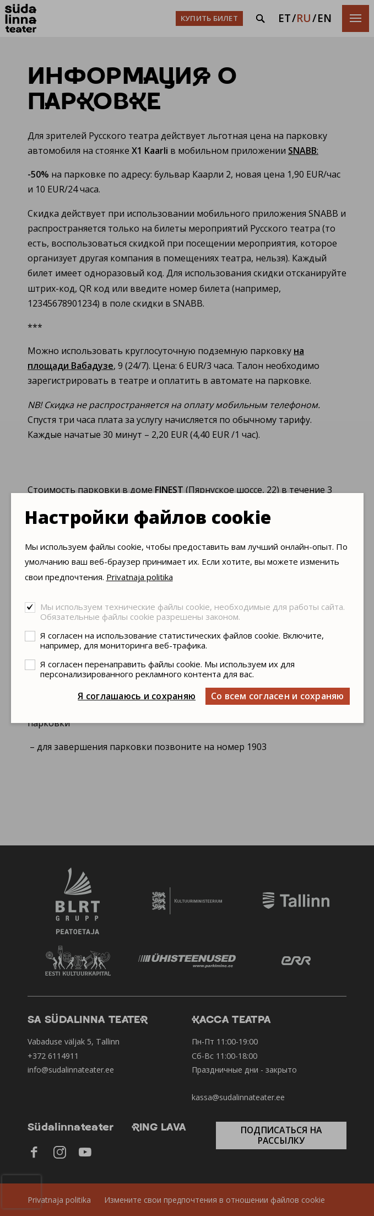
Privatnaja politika (139, 576)
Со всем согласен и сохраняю (277, 696)
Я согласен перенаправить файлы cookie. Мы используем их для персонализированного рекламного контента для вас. (167, 669)
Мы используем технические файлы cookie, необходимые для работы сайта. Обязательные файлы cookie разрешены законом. (192, 612)
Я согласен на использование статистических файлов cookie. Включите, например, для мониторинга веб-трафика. (182, 640)
